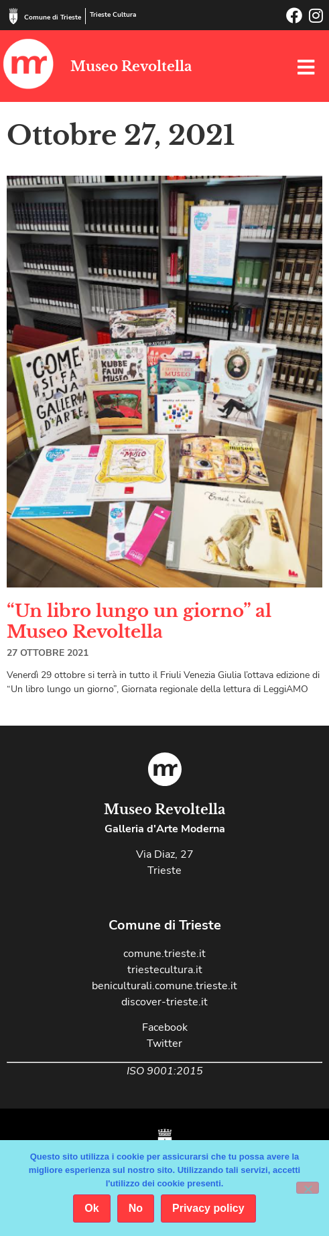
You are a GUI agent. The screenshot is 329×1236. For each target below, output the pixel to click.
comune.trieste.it (164, 953)
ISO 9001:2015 (165, 1071)
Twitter (164, 1043)
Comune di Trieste (52, 17)
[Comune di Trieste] (13, 16)
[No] (307, 1188)
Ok (91, 1208)
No (136, 1208)
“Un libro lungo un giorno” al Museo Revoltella (139, 621)
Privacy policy (208, 1208)
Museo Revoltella (131, 66)
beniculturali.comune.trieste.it (164, 985)
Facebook (165, 1027)
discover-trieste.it (164, 1002)
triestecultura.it (164, 969)
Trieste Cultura (113, 14)
